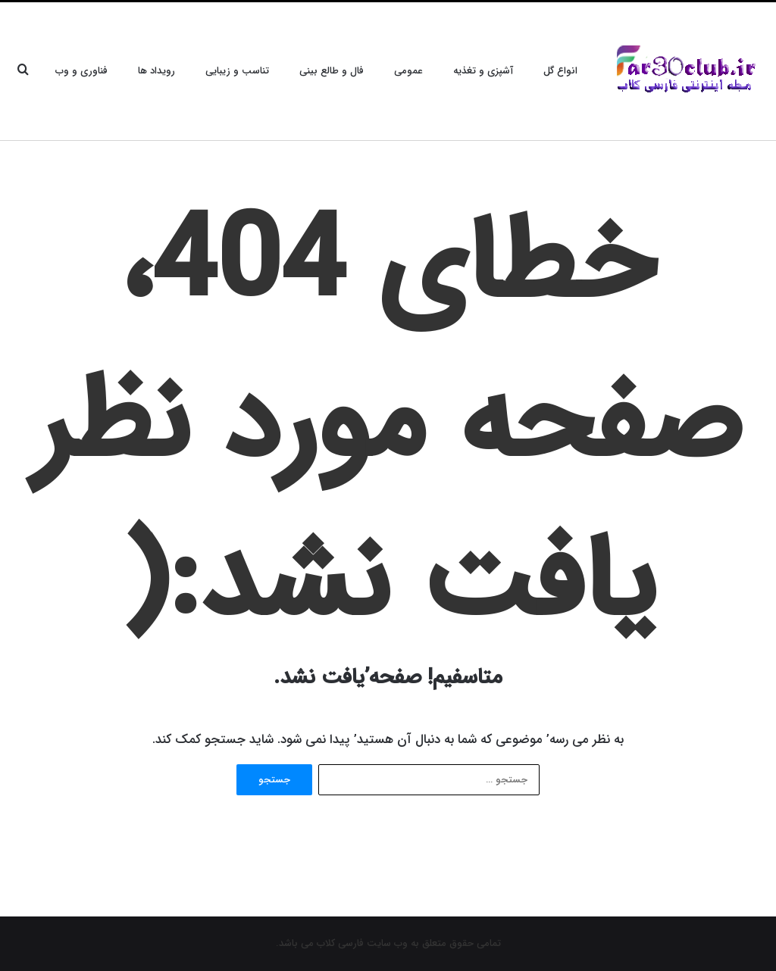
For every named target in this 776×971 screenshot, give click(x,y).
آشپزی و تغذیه (483, 71)
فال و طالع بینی (331, 71)
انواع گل (560, 71)
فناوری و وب (81, 71)
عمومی (408, 71)
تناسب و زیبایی (237, 71)
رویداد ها (156, 71)
